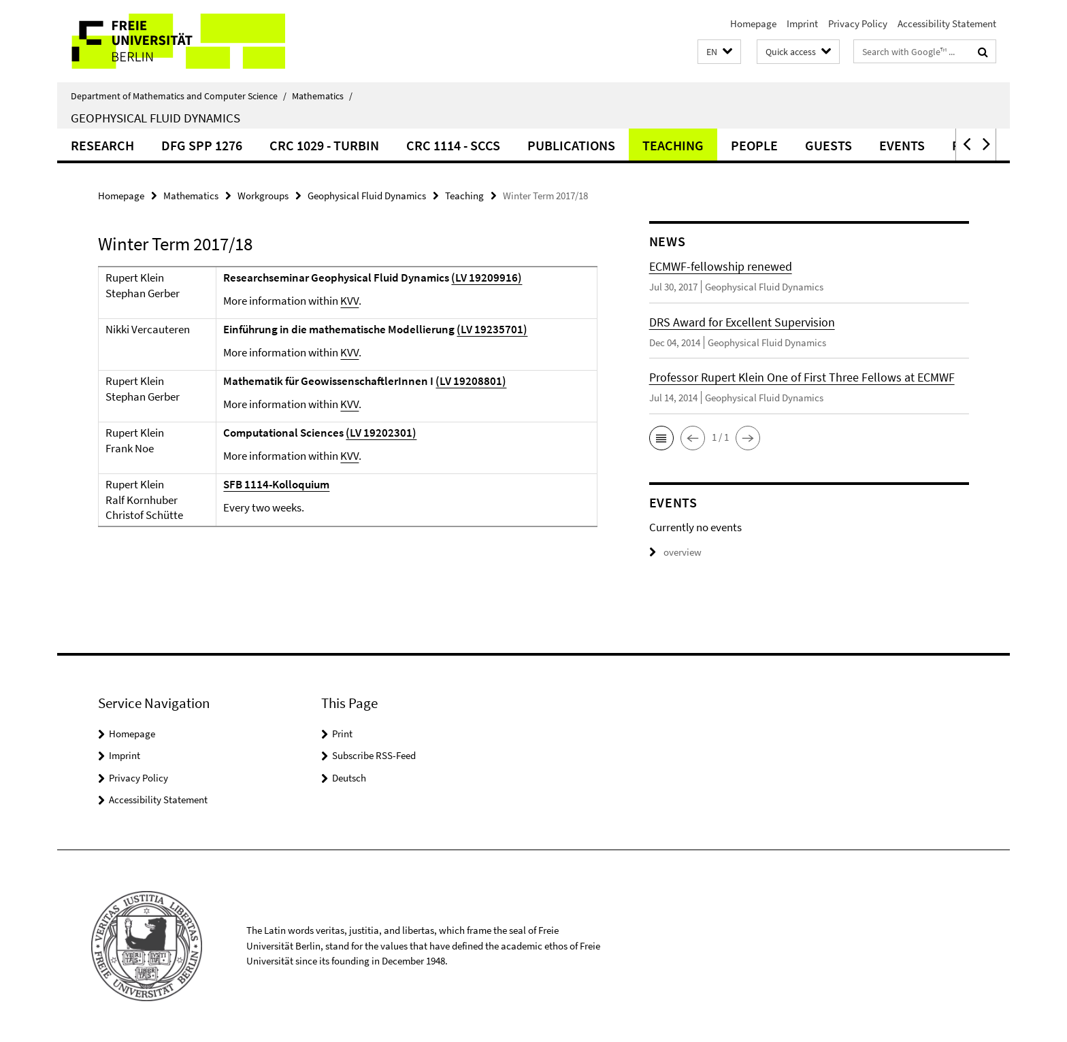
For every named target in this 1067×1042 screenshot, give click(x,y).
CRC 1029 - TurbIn (324, 145)
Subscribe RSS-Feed (374, 755)
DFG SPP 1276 (201, 145)
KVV (349, 300)
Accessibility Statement (947, 23)
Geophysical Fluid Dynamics (155, 118)
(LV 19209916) (486, 277)
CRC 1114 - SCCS (453, 145)
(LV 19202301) (381, 432)
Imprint (802, 23)
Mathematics (322, 96)
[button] (719, 52)
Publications (571, 145)
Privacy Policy (857, 23)
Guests (828, 145)
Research (102, 145)
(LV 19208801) (471, 380)
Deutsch (349, 777)
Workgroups (263, 195)
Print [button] (342, 733)
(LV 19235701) (492, 329)
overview (675, 551)
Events (902, 145)
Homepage (753, 23)
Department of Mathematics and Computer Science (178, 96)
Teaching (673, 145)
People (754, 145)
